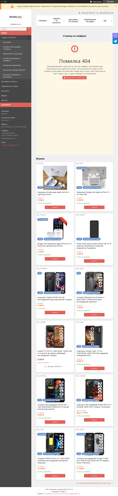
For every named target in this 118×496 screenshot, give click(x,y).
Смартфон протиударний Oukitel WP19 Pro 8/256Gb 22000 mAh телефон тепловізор (94, 406)
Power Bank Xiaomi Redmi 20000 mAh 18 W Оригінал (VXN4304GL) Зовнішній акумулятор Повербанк (94, 246)
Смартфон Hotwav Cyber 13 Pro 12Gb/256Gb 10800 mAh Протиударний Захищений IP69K (92, 353)
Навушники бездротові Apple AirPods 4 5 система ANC (93, 193)
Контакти (5, 91)
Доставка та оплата (9, 81)
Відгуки (4, 95)
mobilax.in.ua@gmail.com (10, 145)
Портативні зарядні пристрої (14, 70)
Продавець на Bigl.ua (59, 491)
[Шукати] (28, 29)
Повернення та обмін (9, 86)
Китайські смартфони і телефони (11, 59)
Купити (55, 207)
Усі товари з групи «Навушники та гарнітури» (93, 483)
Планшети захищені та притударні (12, 76)
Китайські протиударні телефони (12, 48)
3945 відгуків (97, 2)
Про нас (4, 100)
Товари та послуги (8, 37)
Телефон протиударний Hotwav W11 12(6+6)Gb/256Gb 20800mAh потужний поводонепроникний (53, 407)
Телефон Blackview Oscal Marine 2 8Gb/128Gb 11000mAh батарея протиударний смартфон (90, 299)
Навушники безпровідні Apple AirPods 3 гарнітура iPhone (53, 193)
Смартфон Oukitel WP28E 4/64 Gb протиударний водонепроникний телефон (54, 298)
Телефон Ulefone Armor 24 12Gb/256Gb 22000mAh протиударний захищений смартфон (53, 460)
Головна (43, 21)
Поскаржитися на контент (52, 494)
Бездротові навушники (12, 65)
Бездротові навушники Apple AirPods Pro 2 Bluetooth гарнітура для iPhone (54, 245)
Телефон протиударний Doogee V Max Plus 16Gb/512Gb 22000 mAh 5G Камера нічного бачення (93, 460)
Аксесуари (7, 42)
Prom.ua (70, 489)
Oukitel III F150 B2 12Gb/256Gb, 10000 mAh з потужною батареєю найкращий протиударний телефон (54, 353)
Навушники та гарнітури (12, 54)
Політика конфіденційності (71, 494)
